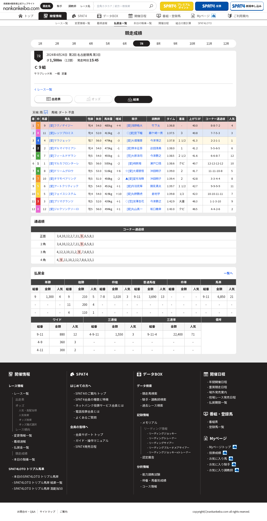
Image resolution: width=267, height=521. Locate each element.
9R (175, 43)
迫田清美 (155, 148)
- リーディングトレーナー (162, 438)
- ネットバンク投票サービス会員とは (99, 405)
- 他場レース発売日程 (221, 397)
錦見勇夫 (155, 186)
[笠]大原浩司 (134, 156)
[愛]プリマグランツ (61, 201)
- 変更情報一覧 (22, 435)
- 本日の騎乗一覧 (23, 459)
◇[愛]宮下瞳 (134, 133)
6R (125, 43)
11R (209, 43)
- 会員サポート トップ (88, 434)
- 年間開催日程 (217, 382)
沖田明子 (155, 171)
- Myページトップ (219, 447)
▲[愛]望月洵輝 (134, 179)
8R (158, 43)
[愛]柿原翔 (134, 163)
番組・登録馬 (169, 16)
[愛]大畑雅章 (134, 140)
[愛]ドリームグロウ (61, 171)
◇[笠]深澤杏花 (134, 201)
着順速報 (102, 23)
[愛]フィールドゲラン (62, 156)
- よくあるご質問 (85, 417)
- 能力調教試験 (150, 474)
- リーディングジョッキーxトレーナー (169, 452)
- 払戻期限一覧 (217, 402)
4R (91, 43)
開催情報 (53, 16)
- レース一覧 (20, 393)
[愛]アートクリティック (64, 186)
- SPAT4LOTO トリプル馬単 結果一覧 (37, 482)
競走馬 (46, 6)
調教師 (72, 6)
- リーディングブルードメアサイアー (168, 447)
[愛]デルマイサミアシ (62, 148)
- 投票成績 (214, 453)
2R (57, 43)
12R (226, 43)
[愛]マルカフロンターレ (64, 163)
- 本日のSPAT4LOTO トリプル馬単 (35, 476)
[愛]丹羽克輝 (134, 186)
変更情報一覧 (82, 23)
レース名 (85, 6)
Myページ (203, 16)
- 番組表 (212, 421)
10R (192, 43)
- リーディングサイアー (160, 443)
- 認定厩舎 (147, 457)
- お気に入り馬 (217, 458)
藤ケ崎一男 (156, 133)
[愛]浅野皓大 (134, 125)
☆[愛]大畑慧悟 (134, 171)
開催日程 (137, 16)
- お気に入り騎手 (218, 464)
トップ (25, 16)
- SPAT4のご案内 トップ (90, 393)
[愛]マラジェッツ (60, 140)
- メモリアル (148, 422)
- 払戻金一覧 (20, 447)
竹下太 (156, 125)
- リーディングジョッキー (162, 433)
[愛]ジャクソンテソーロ (64, 209)
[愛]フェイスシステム (62, 194)
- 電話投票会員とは (86, 411)
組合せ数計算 (183, 23)
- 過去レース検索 (151, 405)
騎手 (59, 6)
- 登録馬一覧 (215, 427)
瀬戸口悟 (155, 163)
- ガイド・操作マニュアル (91, 440)
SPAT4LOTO (205, 23)
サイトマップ (47, 511)
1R (40, 43)
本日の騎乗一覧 (143, 23)
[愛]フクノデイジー (61, 125)
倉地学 (156, 194)
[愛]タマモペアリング (62, 179)
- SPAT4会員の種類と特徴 (91, 399)
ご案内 (63, 511)
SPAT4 (79, 16)
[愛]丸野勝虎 (134, 194)
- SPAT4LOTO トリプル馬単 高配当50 (37, 488)
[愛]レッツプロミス (61, 133)
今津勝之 (155, 156)
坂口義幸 (155, 209)
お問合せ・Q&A (26, 511)
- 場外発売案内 (217, 392)
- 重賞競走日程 (217, 387)
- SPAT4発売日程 (85, 446)
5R (108, 43)
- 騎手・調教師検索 (153, 399)
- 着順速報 (19, 441)
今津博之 (155, 140)
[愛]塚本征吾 (134, 148)
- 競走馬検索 (148, 393)
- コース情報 (148, 486)
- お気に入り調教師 (220, 470)
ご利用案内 (238, 16)
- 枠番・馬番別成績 (153, 480)
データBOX (107, 16)
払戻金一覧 (120, 23)
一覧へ (228, 273)
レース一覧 (61, 23)
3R (74, 43)
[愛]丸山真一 (134, 209)
